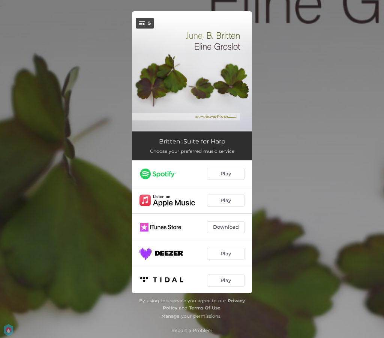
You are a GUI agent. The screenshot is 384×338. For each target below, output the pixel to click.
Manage (170, 316)
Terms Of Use (204, 308)
